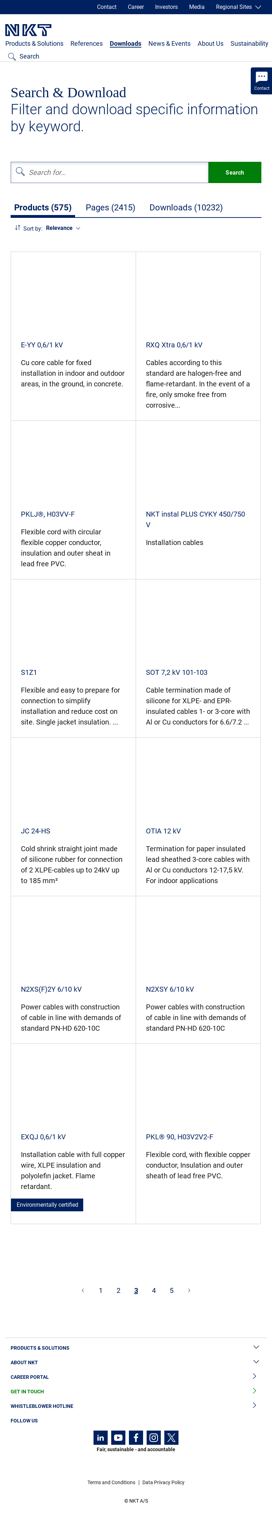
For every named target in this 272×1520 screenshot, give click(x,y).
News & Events (169, 43)
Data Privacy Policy (163, 1482)
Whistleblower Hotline (136, 1406)
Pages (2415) (110, 208)
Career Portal (136, 1377)
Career (136, 7)
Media (197, 7)
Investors (166, 7)
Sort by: (32, 228)
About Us (210, 43)
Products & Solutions (34, 43)
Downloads (125, 43)
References (86, 43)
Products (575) (43, 208)
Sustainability (249, 43)
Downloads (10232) (186, 208)
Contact (107, 7)
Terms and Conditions (111, 1482)
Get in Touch (136, 1392)
